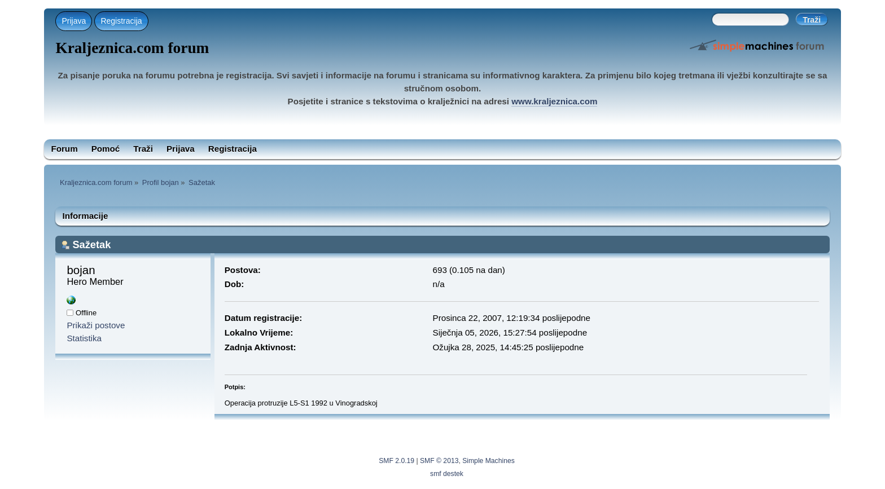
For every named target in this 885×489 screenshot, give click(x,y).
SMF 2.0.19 (396, 461)
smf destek (446, 474)
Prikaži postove (96, 325)
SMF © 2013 (439, 461)
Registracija (121, 20)
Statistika (84, 338)
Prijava (74, 20)
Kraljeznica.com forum (132, 47)
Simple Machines (488, 461)
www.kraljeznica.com (554, 101)
